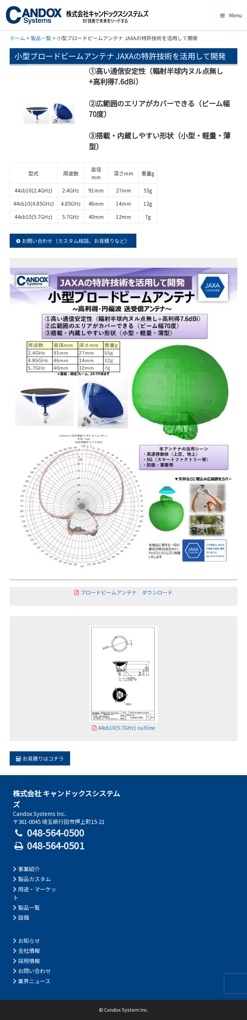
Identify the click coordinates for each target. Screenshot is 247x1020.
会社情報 (29, 950)
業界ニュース (34, 981)
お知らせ (29, 940)
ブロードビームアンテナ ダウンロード (123, 592)
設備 (23, 917)
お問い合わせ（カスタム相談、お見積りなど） (73, 241)
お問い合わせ (34, 971)
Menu (230, 15)
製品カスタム (34, 879)
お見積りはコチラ (40, 758)
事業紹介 (29, 869)
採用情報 (29, 961)
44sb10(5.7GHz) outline (123, 727)
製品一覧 (29, 907)
